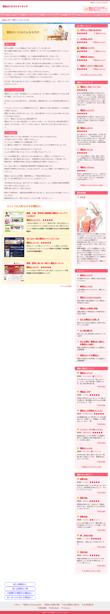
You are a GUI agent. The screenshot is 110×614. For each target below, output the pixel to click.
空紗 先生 (84, 552)
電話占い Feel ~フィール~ (90, 87)
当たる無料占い (20, 584)
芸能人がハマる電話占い (89, 355)
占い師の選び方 (86, 331)
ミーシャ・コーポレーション (91, 429)
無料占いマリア (86, 275)
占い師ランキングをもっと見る (92, 74)
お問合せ (93, 261)
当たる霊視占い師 (20, 589)
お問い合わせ (54, 608)
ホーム (17, 604)
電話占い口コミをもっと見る (92, 467)
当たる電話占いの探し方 (89, 319)
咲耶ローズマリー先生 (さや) (91, 66)
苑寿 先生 (84, 498)
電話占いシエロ (86, 448)
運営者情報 (42, 608)
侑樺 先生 (84, 479)
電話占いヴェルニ (87, 167)
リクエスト (65, 608)
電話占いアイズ (86, 373)
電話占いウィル (32, 243)
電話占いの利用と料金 (89, 308)
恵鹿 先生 (84, 517)
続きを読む (102, 386)
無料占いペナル (86, 286)
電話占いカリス (32, 267)
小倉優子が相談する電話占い (20, 593)
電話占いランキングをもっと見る (92, 185)
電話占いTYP (85, 392)
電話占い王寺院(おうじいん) (91, 411)
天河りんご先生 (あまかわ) (90, 30)
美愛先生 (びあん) (87, 57)
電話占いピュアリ (33, 220)
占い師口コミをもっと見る (92, 571)
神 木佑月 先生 (86, 535)
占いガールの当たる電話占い (20, 597)
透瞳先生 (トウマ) (87, 48)
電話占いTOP (6, 20)
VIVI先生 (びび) (86, 39)
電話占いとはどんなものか (90, 297)
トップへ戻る (67, 286)
